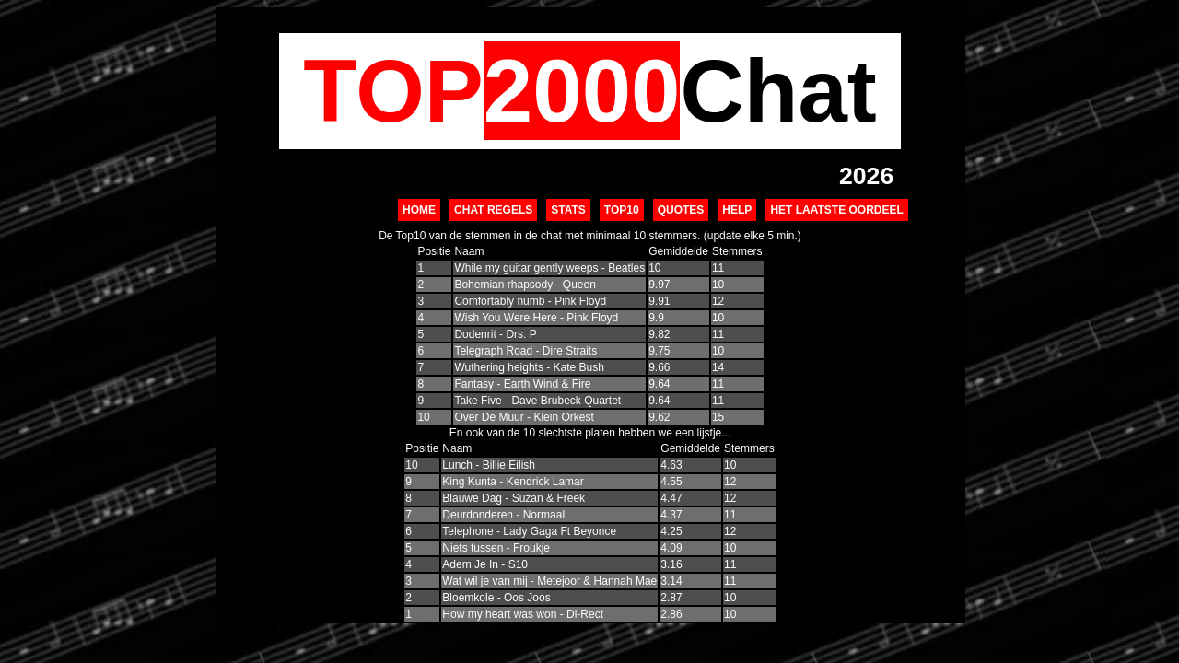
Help (737, 210)
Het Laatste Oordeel (836, 210)
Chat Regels (493, 210)
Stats (568, 210)
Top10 (621, 210)
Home (419, 210)
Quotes (681, 210)
